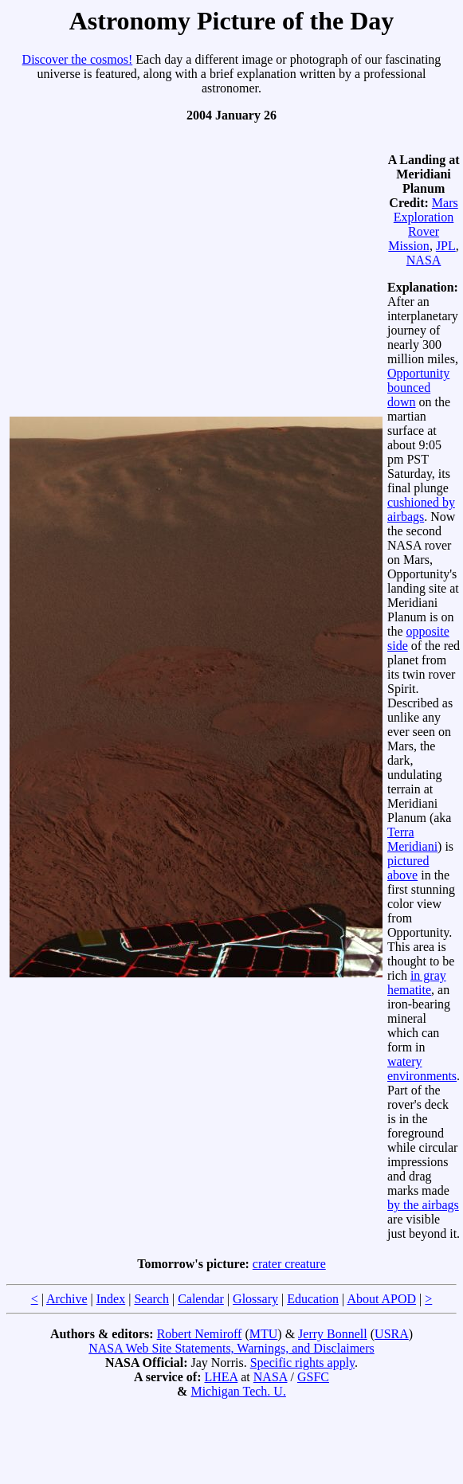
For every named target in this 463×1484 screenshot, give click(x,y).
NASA (423, 260)
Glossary (255, 1299)
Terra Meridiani (412, 839)
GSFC (313, 1377)
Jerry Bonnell (332, 1334)
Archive (67, 1299)
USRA (392, 1334)
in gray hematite (416, 983)
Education (313, 1299)
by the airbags (423, 1205)
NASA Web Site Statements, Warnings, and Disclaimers (231, 1348)
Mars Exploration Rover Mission (422, 224)
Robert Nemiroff (199, 1334)
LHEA (220, 1377)
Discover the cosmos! (77, 59)
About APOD (381, 1299)
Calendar (201, 1299)
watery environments (422, 1069)
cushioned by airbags (421, 509)
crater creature (289, 1264)
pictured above (408, 868)
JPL (446, 246)
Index (110, 1299)
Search (151, 1299)
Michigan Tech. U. (237, 1391)
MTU (263, 1334)
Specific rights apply (302, 1362)
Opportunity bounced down (418, 387)
